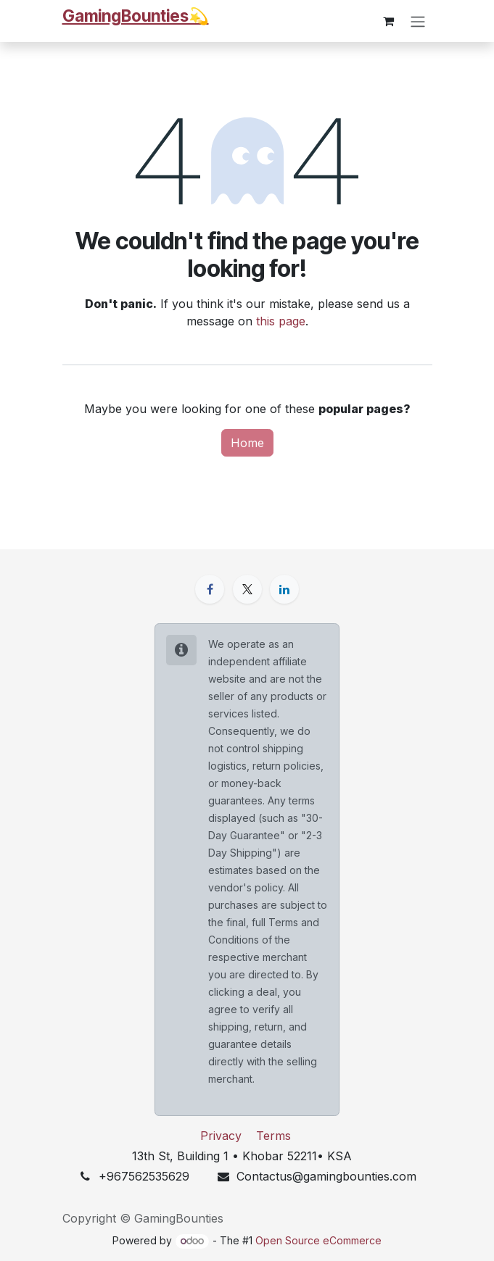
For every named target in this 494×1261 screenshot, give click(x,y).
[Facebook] (209, 589)
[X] (247, 589)
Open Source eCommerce (318, 1240)
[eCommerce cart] (388, 21)
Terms (273, 1135)
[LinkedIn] (284, 589)
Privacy (221, 1135)
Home (247, 443)
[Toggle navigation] (417, 21)
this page (280, 321)
